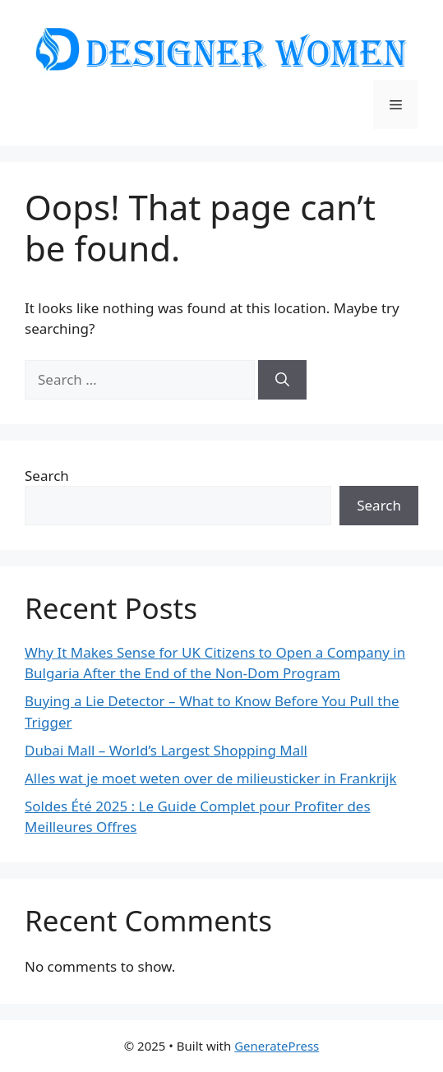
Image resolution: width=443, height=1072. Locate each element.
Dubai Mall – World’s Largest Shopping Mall (166, 750)
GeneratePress (276, 1045)
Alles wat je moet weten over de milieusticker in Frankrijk (211, 778)
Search (47, 475)
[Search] (282, 380)
